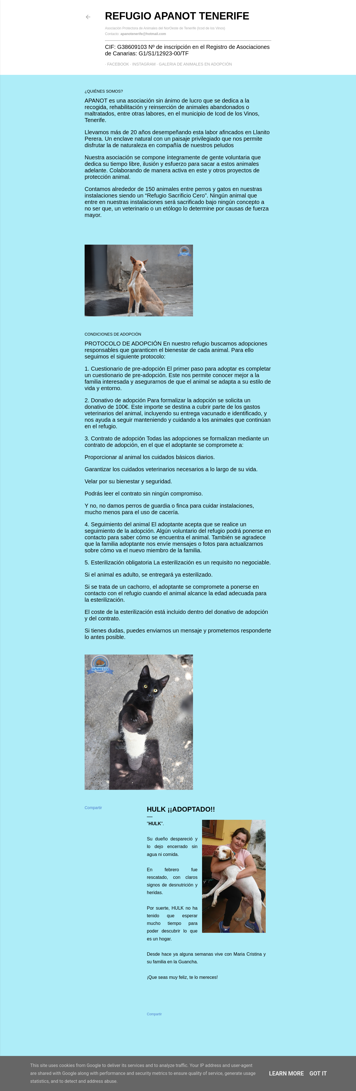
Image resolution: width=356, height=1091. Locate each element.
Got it (318, 1073)
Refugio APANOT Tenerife (177, 16)
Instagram (141, 64)
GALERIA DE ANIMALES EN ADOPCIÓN (193, 64)
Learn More (286, 1073)
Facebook (116, 64)
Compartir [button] (93, 807)
